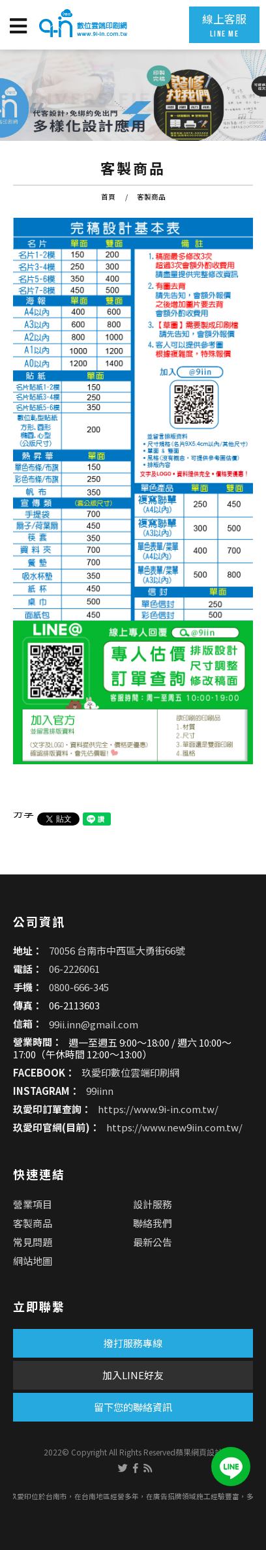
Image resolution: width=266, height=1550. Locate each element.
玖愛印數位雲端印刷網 (130, 1073)
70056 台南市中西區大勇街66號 (117, 950)
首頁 (108, 196)
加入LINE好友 (133, 1375)
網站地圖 (32, 1261)
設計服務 (152, 1204)
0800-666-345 (79, 987)
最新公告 (152, 1242)
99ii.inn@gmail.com (93, 1023)
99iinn (99, 1091)
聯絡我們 (152, 1223)
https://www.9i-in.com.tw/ (158, 1109)
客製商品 (151, 196)
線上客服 (224, 24)
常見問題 (32, 1242)
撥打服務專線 (133, 1343)
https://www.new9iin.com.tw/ (174, 1127)
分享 (23, 812)
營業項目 (32, 1204)
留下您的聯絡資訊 (133, 1407)
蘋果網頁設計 (198, 1451)
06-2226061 (74, 969)
